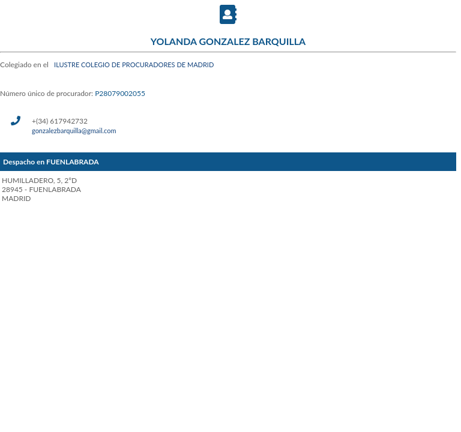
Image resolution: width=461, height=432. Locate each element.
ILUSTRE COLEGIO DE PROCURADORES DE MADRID (134, 64)
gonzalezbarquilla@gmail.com (74, 130)
